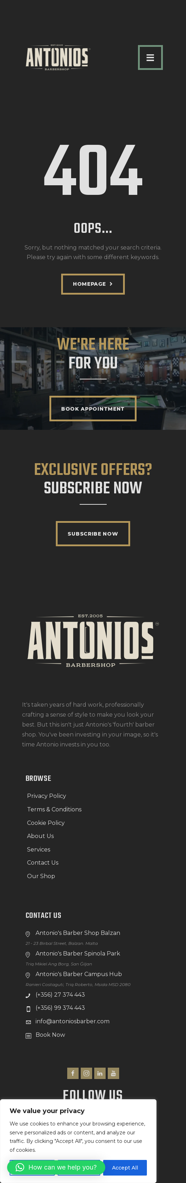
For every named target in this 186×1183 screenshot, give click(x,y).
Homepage (89, 284)
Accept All (125, 1168)
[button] (56, 1167)
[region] (78, 1141)
